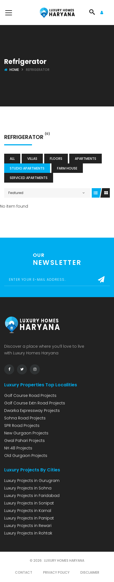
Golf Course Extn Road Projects (34, 403)
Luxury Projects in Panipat (29, 518)
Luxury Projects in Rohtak (28, 533)
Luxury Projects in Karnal (27, 510)
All (12, 158)
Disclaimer (89, 572)
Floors (56, 158)
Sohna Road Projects (25, 418)
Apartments (85, 158)
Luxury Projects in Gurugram (32, 480)
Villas (32, 158)
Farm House (67, 168)
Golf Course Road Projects (30, 395)
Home (14, 69)
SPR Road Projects (21, 425)
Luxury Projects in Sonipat (29, 503)
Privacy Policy (56, 572)
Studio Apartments (27, 168)
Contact (23, 572)
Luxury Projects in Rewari (27, 525)
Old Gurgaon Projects (25, 455)
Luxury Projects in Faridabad (32, 495)
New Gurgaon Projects (26, 433)
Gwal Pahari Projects (24, 440)
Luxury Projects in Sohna (27, 488)
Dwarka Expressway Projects (32, 410)
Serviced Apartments (29, 177)
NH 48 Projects (18, 448)
